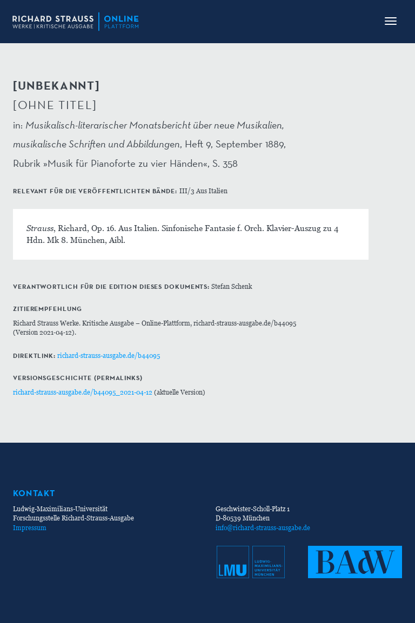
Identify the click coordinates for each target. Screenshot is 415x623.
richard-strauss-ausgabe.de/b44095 (108, 355)
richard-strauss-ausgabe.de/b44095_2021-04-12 (82, 392)
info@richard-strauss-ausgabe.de (263, 528)
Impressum (29, 528)
